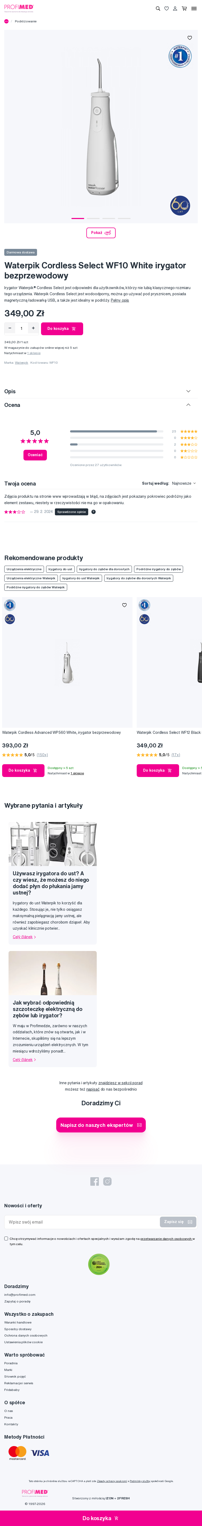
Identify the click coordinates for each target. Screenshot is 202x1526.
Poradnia (11, 1363)
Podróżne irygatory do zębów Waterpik (36, 587)
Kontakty (11, 1424)
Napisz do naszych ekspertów (100, 1124)
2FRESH (123, 1498)
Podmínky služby (140, 1481)
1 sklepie (34, 353)
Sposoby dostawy (17, 1329)
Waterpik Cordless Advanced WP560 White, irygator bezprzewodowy (61, 732)
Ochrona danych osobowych (25, 1335)
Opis (9, 391)
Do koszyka (62, 329)
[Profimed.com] (19, 8)
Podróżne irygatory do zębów (158, 569)
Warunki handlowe (17, 1322)
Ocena (12, 405)
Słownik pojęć (15, 1376)
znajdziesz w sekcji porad (120, 1083)
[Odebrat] (10, 328)
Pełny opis (120, 300)
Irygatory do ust (60, 569)
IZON (110, 1498)
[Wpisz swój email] (83, 1222)
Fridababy (11, 1389)
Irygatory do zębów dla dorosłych (104, 569)
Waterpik (21, 362)
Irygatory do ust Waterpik (81, 578)
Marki (8, 1369)
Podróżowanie (26, 21)
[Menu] (194, 8)
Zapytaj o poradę (17, 1301)
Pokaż (101, 233)
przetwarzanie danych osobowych (166, 1238)
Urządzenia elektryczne (24, 569)
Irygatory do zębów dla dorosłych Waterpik (139, 578)
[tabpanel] (101, 126)
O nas (8, 1410)
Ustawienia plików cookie (23, 1342)
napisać (93, 1089)
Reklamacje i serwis (18, 1383)
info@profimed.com (19, 1294)
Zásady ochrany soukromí (112, 1481)
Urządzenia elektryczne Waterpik (31, 578)
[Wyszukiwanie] (158, 8)
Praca (8, 1417)
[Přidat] (33, 328)
